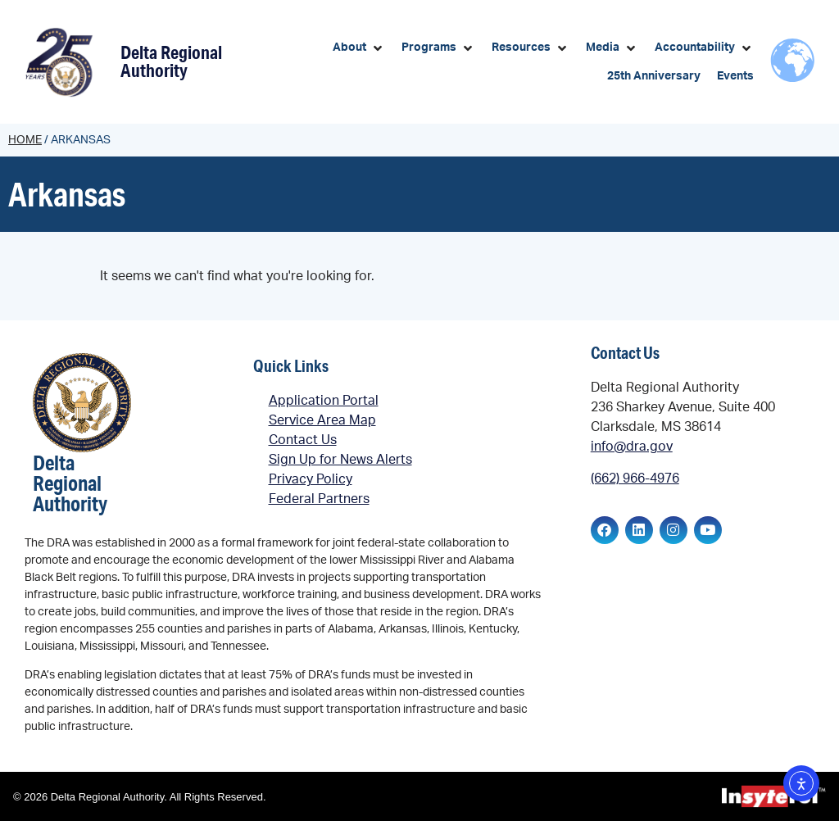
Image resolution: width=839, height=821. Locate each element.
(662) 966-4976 (635, 478)
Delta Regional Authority (171, 61)
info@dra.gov (632, 446)
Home (25, 140)
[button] (358, 48)
